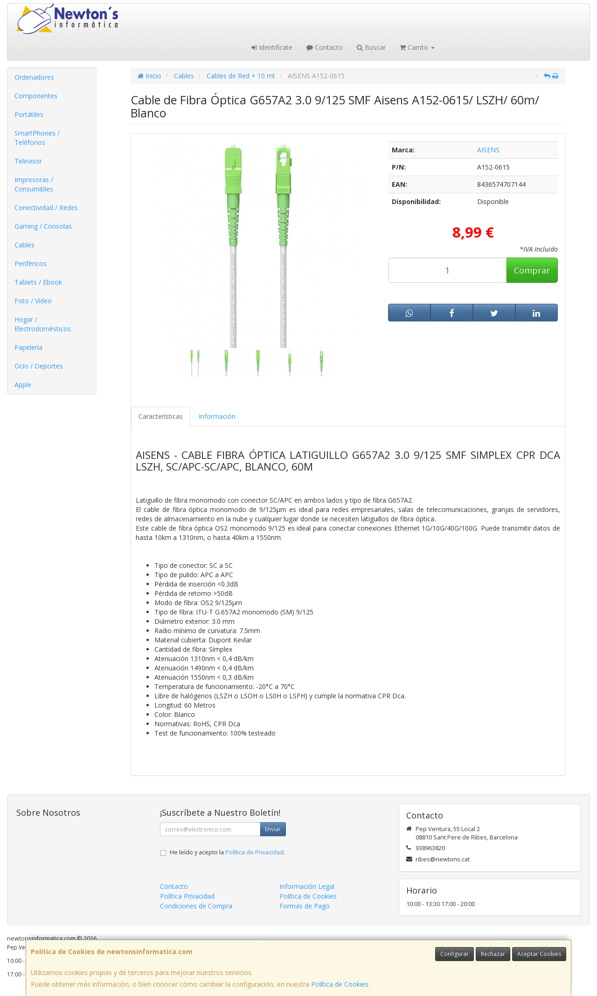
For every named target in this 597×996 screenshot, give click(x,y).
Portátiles (28, 114)
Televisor (28, 161)
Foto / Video (33, 300)
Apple (22, 384)
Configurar (454, 954)
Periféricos (30, 263)
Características (161, 416)
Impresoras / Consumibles (33, 184)
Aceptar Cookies (539, 954)
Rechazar (493, 954)
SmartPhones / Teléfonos (37, 138)
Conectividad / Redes (46, 207)
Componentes (35, 95)
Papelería (28, 347)
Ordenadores (34, 77)
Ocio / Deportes (38, 366)
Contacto (324, 47)
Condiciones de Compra (196, 905)
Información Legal (306, 886)
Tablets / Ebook (38, 282)
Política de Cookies (339, 984)
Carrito (417, 47)
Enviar (273, 829)
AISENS (488, 149)
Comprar (532, 270)
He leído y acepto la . (227, 852)
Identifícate (271, 47)
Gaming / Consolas (43, 226)
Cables (24, 244)
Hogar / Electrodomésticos (42, 324)
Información (217, 416)
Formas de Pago (304, 905)
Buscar (371, 47)
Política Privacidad (187, 896)
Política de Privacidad (254, 852)
